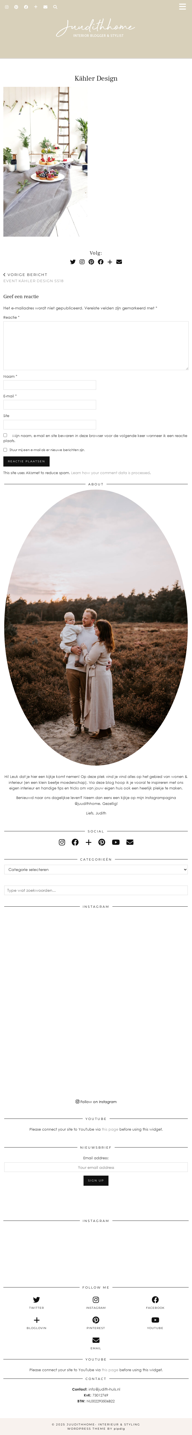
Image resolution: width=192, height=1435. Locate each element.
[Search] (55, 7)
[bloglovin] (88, 842)
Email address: (96, 1158)
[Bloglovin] (36, 7)
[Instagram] (7, 7)
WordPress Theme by (96, 1429)
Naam (10, 376)
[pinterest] (101, 842)
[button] (184, 7)
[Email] (45, 7)
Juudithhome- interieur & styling (103, 1424)
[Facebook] (26, 7)
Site (6, 415)
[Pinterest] (16, 7)
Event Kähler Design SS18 (33, 277)
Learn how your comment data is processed (110, 472)
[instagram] (62, 842)
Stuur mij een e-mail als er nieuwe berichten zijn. (47, 450)
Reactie (11, 317)
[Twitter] (73, 261)
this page (110, 1129)
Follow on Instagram (96, 1101)
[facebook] (75, 842)
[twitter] (36, 1303)
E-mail (10, 396)
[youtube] (116, 842)
